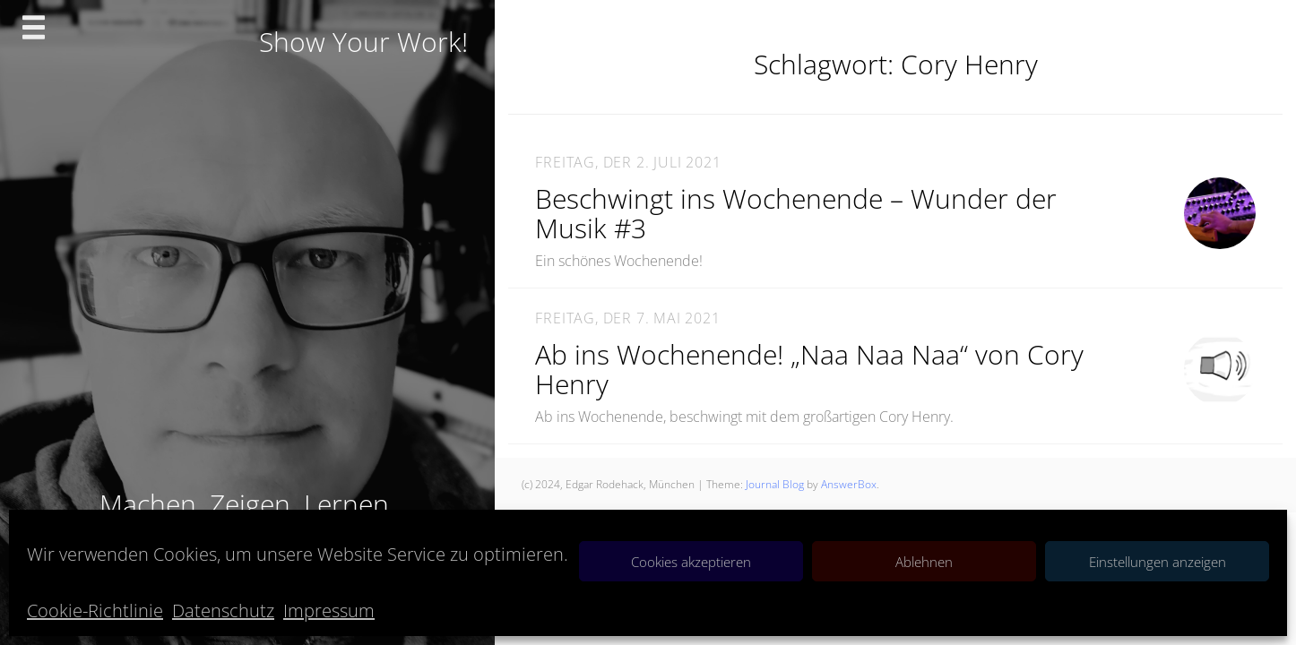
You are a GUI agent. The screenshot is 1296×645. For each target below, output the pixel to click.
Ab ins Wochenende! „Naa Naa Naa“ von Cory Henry (809, 369)
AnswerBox (849, 484)
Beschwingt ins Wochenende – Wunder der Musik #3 (796, 213)
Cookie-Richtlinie (95, 610)
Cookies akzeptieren (691, 562)
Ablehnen (924, 562)
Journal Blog (776, 484)
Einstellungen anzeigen (1157, 562)
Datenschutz (223, 610)
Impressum (329, 610)
